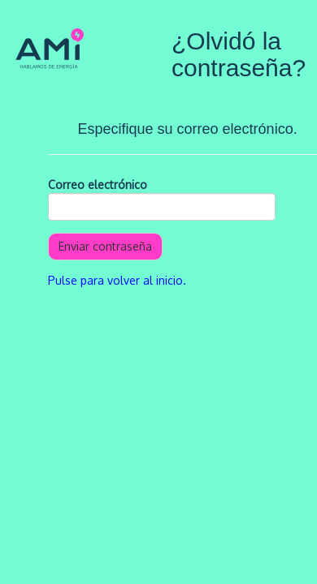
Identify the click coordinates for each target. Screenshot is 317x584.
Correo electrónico (97, 184)
